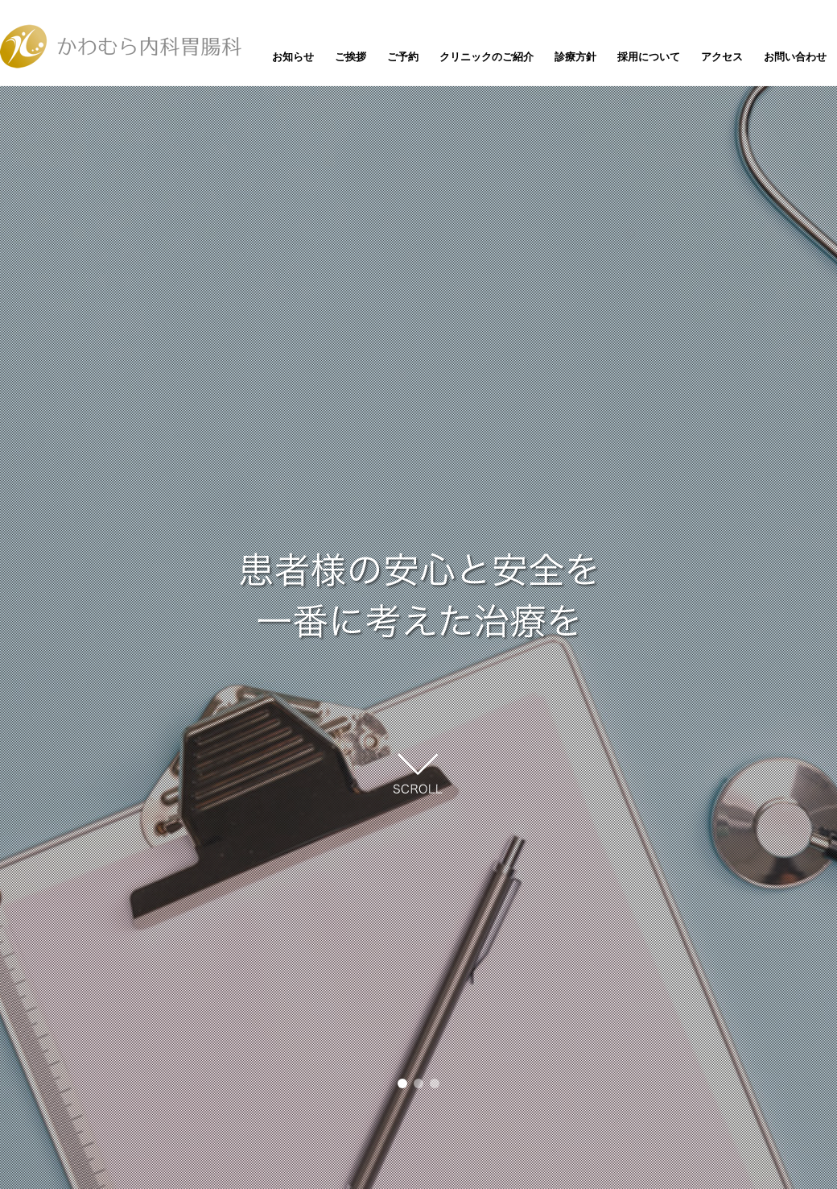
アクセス (722, 57)
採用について (648, 57)
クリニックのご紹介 (486, 57)
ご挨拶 (350, 57)
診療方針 (575, 57)
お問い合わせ (795, 57)
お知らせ (293, 57)
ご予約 (402, 57)
